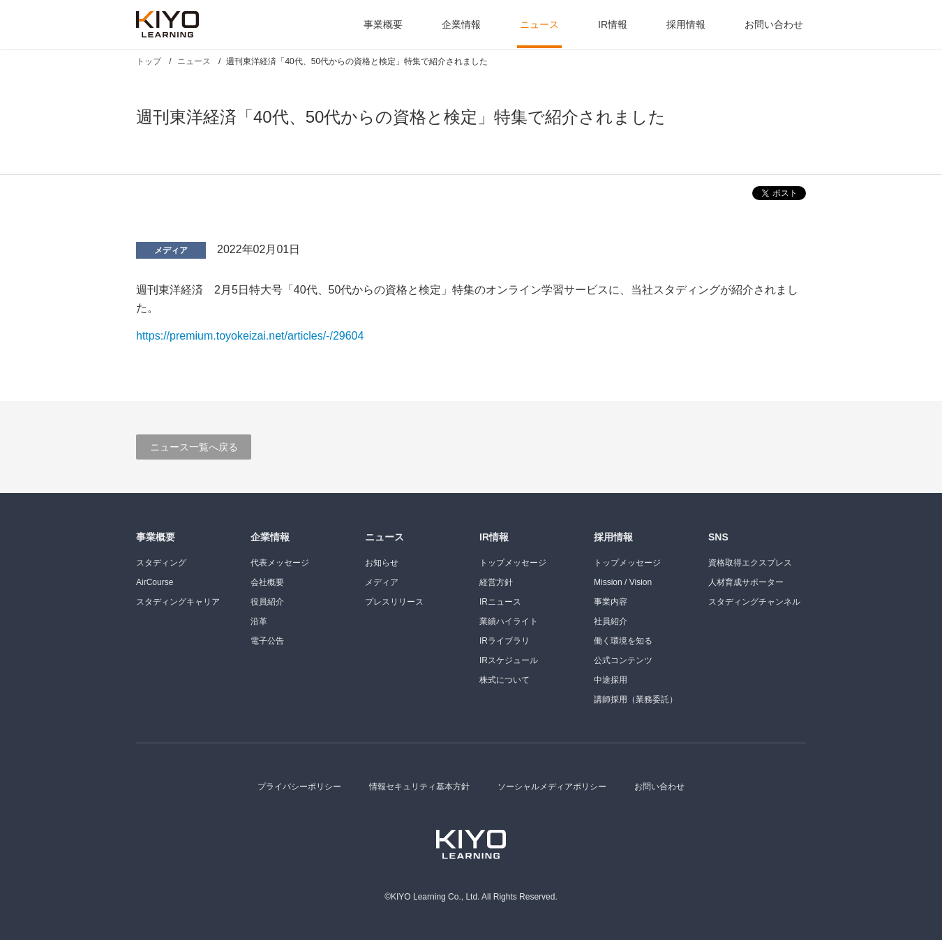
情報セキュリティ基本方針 (419, 786)
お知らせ (381, 563)
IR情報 (612, 24)
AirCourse (154, 582)
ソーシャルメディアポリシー (552, 786)
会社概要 (267, 582)
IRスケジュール (508, 660)
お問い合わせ (774, 24)
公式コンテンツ (623, 660)
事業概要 (383, 24)
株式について (504, 680)
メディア (171, 250)
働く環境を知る (623, 641)
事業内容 (610, 602)
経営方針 (496, 582)
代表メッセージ (280, 563)
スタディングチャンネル (754, 602)
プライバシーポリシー (299, 786)
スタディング (161, 563)
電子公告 (267, 641)
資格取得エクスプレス (750, 563)
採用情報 (685, 24)
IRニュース (500, 602)
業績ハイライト (508, 621)
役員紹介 (267, 602)
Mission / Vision (623, 582)
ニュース (539, 24)
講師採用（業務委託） (636, 699)
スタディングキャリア (178, 602)
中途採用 (610, 680)
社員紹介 (610, 621)
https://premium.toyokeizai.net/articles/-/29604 (250, 336)
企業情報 (461, 24)
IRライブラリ (504, 641)
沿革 (259, 621)
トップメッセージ (512, 563)
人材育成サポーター (746, 582)
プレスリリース (394, 602)
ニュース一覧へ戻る (194, 447)
